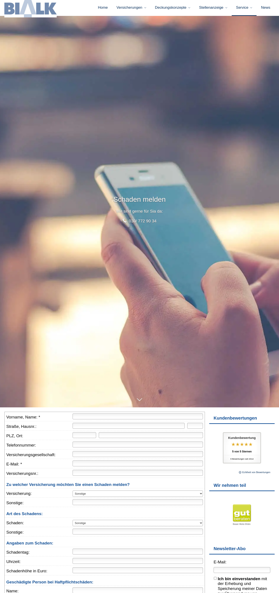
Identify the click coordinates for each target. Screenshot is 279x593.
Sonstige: (15, 504)
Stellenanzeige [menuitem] (211, 8)
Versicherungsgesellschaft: (31, 456)
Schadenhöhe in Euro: (26, 572)
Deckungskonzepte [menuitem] (171, 8)
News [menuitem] (265, 8)
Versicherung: (19, 495)
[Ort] (151, 437)
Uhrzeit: (13, 563)
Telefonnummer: (21, 446)
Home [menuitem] (103, 8)
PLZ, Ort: (14, 437)
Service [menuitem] (242, 8)
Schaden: (15, 524)
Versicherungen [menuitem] (129, 8)
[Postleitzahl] (84, 437)
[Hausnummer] (195, 427)
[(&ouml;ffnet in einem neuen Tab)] (242, 533)
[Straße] (129, 427)
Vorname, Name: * (23, 418)
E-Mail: (220, 563)
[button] (139, 403)
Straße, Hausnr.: (21, 428)
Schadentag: (18, 553)
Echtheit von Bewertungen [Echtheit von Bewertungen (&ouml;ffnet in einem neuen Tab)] (256, 473)
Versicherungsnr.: (22, 475)
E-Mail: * (14, 465)
